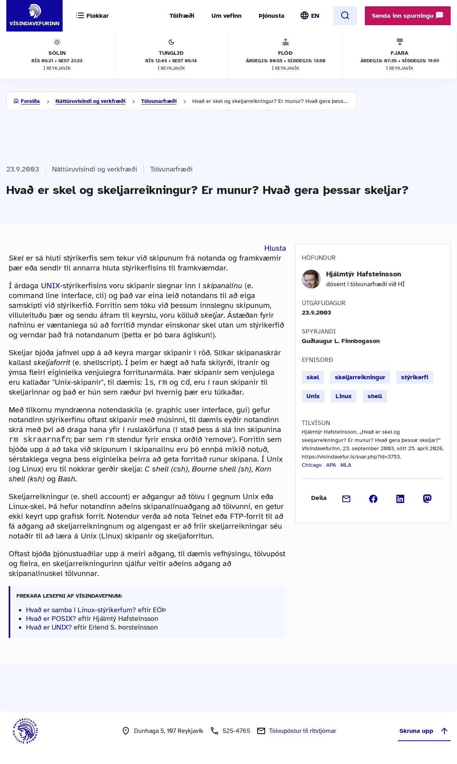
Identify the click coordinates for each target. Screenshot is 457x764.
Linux (344, 396)
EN (315, 16)
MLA (345, 465)
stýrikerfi (414, 377)
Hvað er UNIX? (49, 628)
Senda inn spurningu (408, 15)
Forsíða (30, 101)
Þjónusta (271, 16)
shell (375, 396)
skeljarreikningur (360, 377)
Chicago (312, 465)
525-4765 (236, 732)
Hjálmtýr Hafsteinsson (363, 274)
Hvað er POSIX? (51, 620)
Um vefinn (227, 16)
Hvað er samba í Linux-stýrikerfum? (81, 611)
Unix (313, 396)
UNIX (50, 286)
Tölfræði (181, 16)
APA (331, 465)
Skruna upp (424, 732)
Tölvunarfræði (158, 101)
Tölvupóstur (302, 732)
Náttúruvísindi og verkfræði (90, 101)
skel (313, 377)
